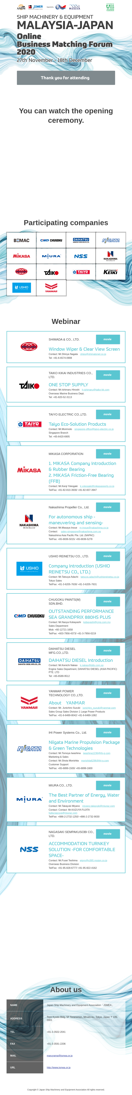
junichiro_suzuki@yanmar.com (99, 709)
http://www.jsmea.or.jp (59, 1067)
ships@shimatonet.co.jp (93, 355)
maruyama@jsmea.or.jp (60, 1055)
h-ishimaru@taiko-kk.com (95, 391)
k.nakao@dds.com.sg (91, 666)
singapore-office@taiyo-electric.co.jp (94, 430)
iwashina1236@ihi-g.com (96, 754)
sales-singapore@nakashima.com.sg (81, 533)
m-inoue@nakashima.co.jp (94, 529)
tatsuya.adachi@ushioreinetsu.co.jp (100, 578)
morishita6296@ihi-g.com (95, 762)
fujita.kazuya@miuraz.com (63, 814)
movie (108, 340)
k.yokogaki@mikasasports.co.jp (97, 487)
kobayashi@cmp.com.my (97, 623)
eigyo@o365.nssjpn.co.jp (93, 862)
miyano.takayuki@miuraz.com (98, 807)
